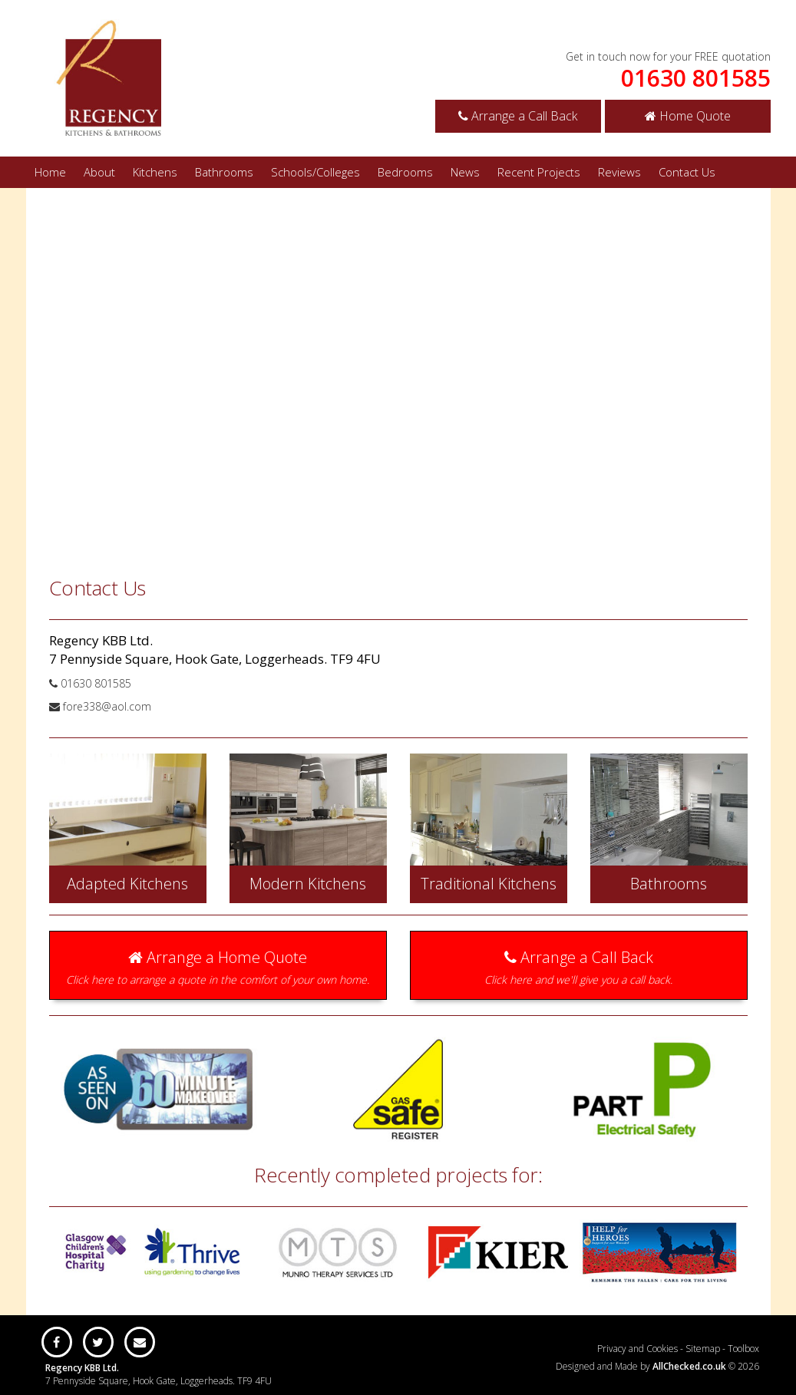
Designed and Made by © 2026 (657, 1366)
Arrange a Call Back (517, 115)
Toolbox (743, 1348)
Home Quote (688, 115)
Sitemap (702, 1348)
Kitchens (155, 172)
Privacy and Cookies (637, 1348)
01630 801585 (696, 78)
